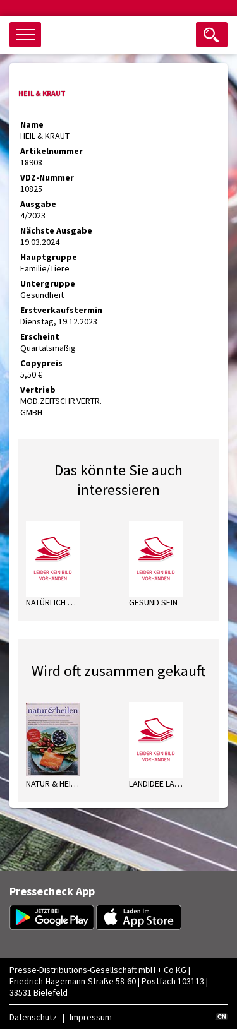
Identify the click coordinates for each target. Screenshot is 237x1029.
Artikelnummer (51, 151)
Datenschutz (33, 1017)
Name (32, 124)
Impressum (91, 1017)
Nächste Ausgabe (56, 230)
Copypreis (41, 363)
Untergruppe (47, 283)
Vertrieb (38, 389)
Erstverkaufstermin (61, 310)
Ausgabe (38, 204)
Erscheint (39, 336)
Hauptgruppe (48, 257)
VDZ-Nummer (47, 177)
